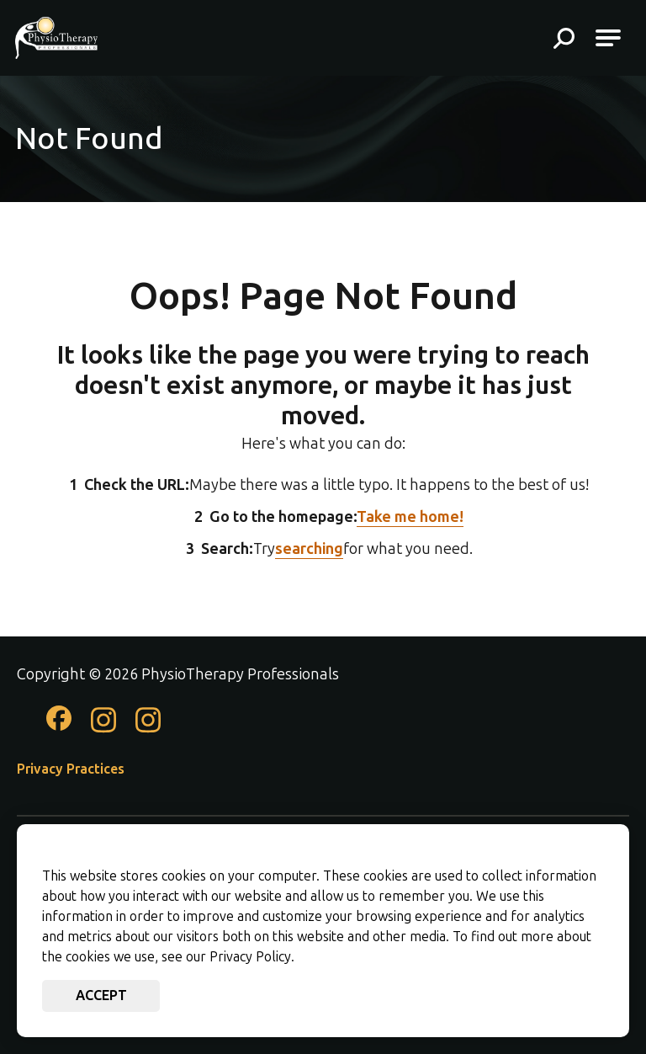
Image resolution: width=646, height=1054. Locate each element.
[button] (564, 40)
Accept (101, 995)
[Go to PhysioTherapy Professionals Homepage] (56, 38)
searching (309, 549)
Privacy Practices (70, 769)
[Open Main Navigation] (608, 38)
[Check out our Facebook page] (58, 725)
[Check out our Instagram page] (103, 729)
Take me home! (410, 517)
